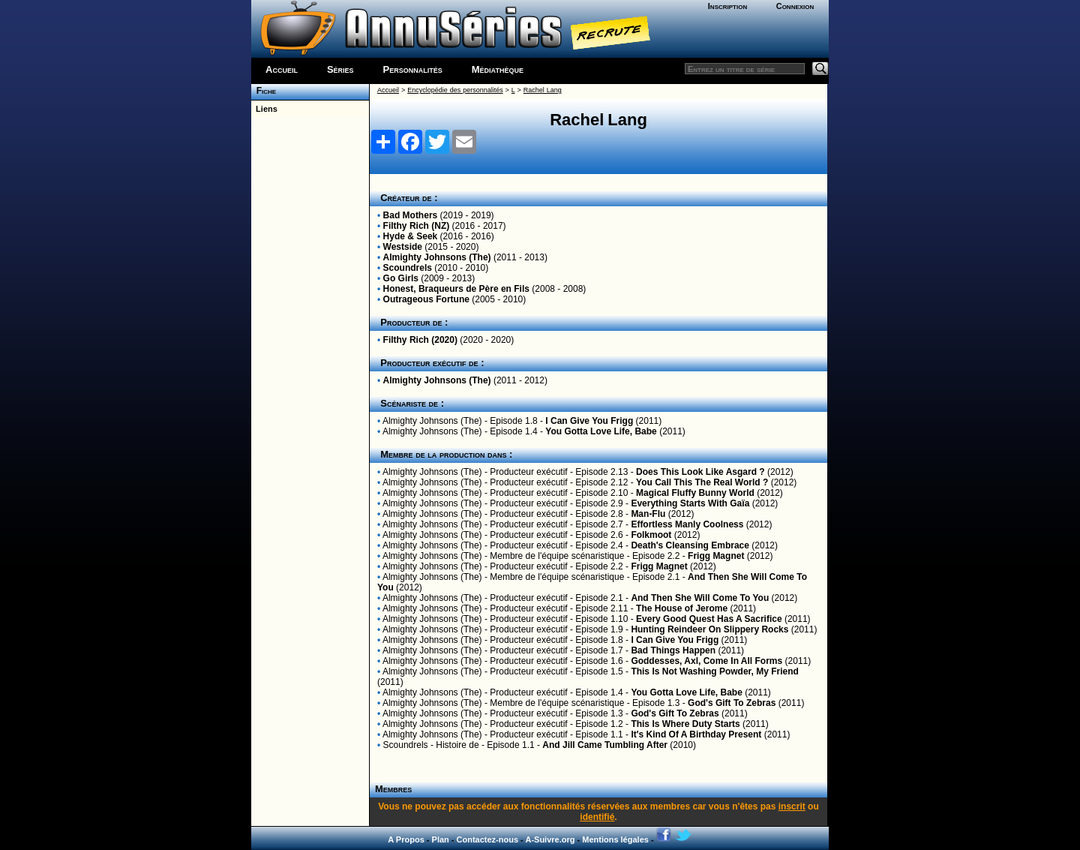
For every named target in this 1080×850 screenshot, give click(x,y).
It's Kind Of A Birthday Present (696, 734)
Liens (264, 108)
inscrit (792, 806)
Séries (340, 69)
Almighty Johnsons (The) (437, 257)
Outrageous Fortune (426, 299)
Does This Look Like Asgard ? (700, 472)
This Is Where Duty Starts (685, 724)
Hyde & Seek (410, 236)
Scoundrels (407, 268)
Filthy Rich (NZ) (416, 226)
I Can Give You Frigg (589, 421)
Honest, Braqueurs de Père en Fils (456, 289)
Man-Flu (648, 514)
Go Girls (400, 278)
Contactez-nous (488, 839)
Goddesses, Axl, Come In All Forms (706, 661)
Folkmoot (651, 535)
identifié (597, 817)
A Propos (406, 839)
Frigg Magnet (716, 556)
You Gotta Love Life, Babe (600, 431)
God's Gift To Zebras (732, 703)
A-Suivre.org (549, 839)
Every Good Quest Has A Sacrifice (709, 619)
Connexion (795, 6)
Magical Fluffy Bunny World (695, 493)
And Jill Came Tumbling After (605, 745)
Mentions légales (615, 839)
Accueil (282, 69)
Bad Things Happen (673, 650)
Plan (440, 839)
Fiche (263, 91)
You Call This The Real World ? (702, 482)
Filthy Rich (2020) (420, 340)
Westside (402, 247)
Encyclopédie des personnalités (454, 90)
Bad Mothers (410, 215)
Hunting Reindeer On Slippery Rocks (709, 629)
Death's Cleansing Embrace (690, 545)
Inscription (727, 6)
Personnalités (412, 69)
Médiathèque (498, 69)
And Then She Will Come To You (700, 598)
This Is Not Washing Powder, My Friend (715, 671)
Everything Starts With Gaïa (690, 503)
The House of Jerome (682, 608)
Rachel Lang (543, 90)
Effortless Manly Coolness (687, 524)
